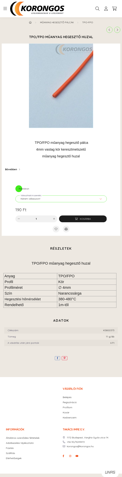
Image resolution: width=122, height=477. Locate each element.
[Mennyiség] (36, 218)
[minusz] (18, 218)
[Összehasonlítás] (66, 229)
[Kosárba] (83, 218)
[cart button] (114, 8)
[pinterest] (64, 358)
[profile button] (106, 8)
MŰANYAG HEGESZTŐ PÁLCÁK (57, 22)
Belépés (67, 397)
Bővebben (11, 169)
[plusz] (54, 218)
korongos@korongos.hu (80, 446)
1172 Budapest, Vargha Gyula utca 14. (88, 437)
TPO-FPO (87, 22)
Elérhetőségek (13, 458)
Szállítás (10, 453)
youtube (77, 456)
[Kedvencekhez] (56, 229)
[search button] (97, 8)
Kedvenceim (69, 417)
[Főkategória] (30, 22)
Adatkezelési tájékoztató (20, 443)
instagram (70, 456)
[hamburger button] (5, 8)
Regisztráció (70, 402)
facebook (63, 456)
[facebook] (57, 358)
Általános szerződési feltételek (22, 438)
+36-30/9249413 (76, 442)
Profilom (67, 407)
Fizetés (10, 448)
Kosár (66, 412)
